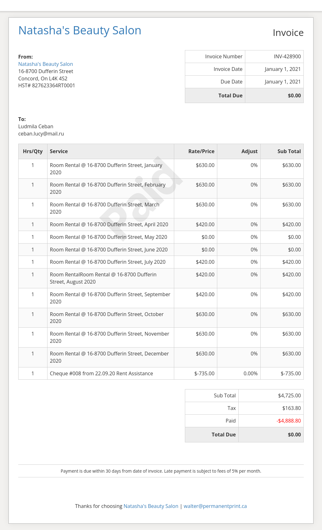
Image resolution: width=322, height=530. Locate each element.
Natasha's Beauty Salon (45, 63)
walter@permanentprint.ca (215, 506)
